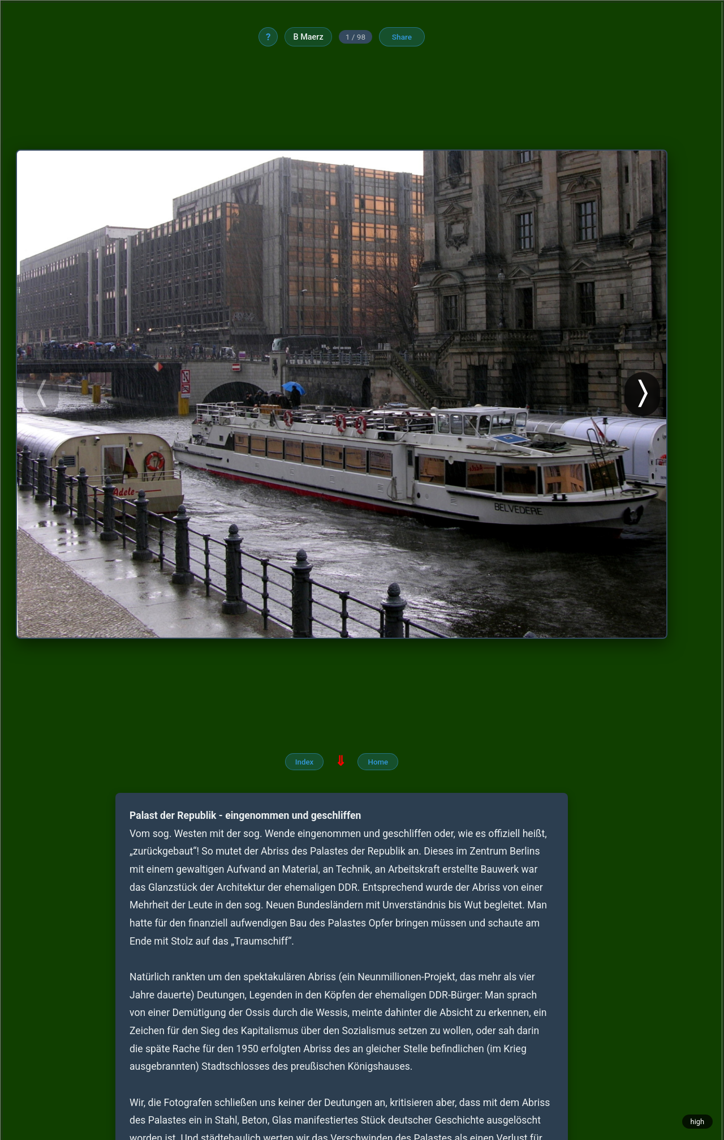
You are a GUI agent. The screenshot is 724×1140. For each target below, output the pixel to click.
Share (404, 37)
